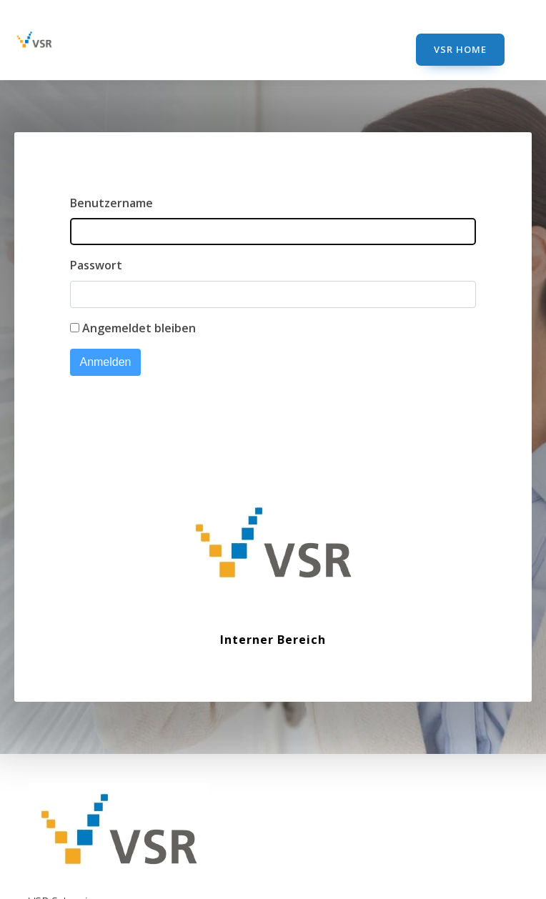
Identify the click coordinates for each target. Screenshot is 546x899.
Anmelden (105, 362)
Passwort (96, 265)
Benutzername (111, 203)
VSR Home (460, 49)
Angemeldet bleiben (139, 328)
